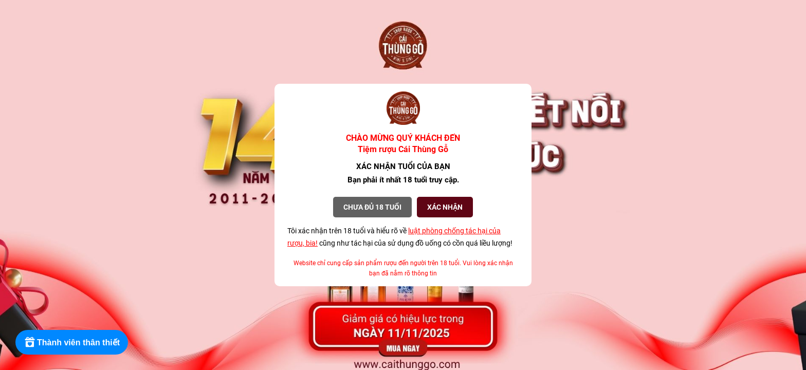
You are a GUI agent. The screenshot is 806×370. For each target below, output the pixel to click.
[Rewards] (71, 342)
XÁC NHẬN (445, 207)
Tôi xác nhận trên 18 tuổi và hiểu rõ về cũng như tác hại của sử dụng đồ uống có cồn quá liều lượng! (399, 237)
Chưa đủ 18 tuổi (372, 207)
